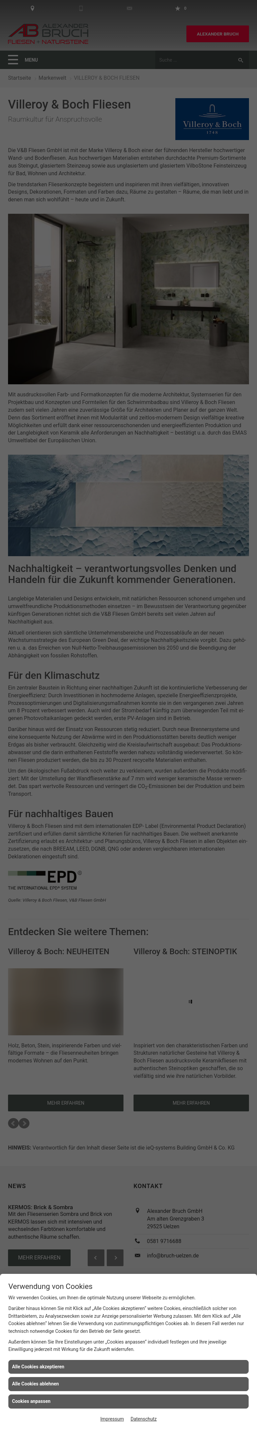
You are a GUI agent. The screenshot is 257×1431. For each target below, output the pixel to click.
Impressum (112, 1419)
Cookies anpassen (31, 1401)
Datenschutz (144, 1419)
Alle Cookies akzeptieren (38, 1366)
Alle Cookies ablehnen (35, 1383)
